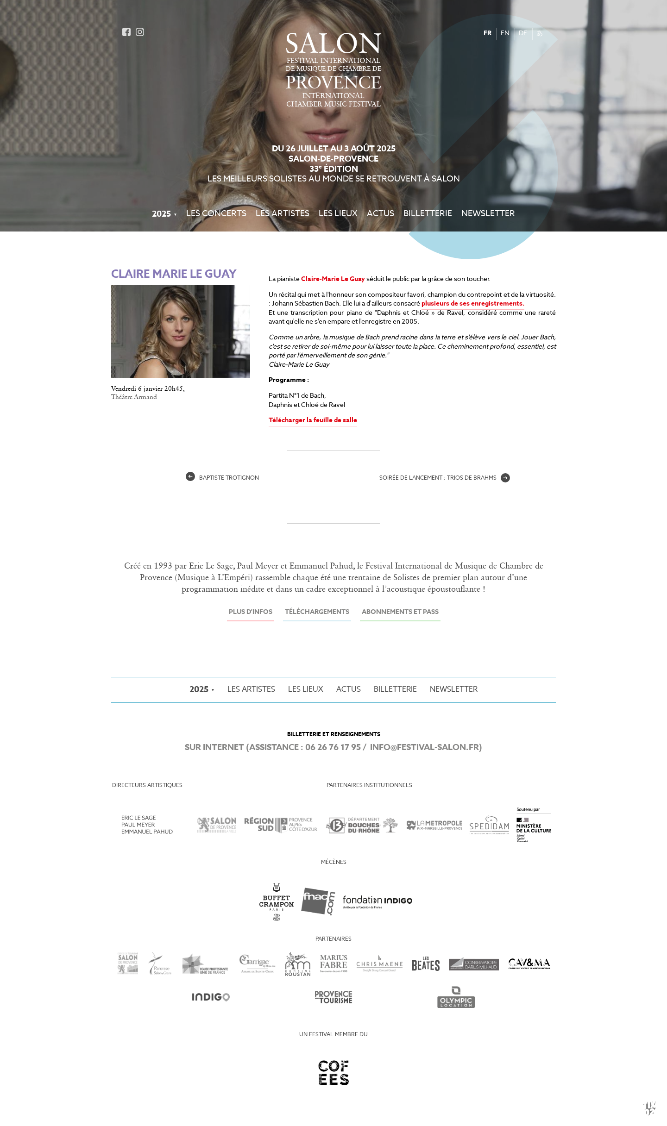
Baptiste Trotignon (222, 478)
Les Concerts (216, 214)
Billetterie (427, 214)
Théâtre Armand (134, 397)
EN (505, 34)
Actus (380, 214)
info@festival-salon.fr (424, 748)
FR (487, 34)
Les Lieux (338, 214)
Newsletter (488, 214)
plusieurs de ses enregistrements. (473, 304)
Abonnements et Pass (400, 612)
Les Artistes (282, 214)
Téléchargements (317, 612)
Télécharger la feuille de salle (313, 421)
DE (523, 34)
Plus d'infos (250, 612)
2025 (161, 214)
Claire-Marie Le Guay (333, 279)
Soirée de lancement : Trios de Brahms (444, 478)
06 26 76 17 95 (333, 748)
